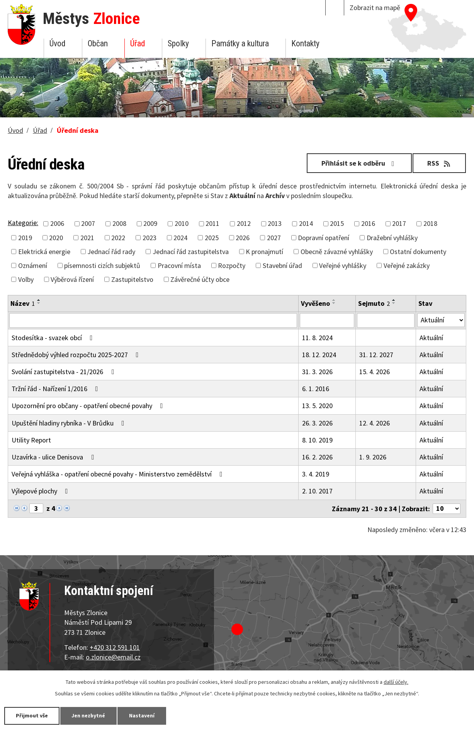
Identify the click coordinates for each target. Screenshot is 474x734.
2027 (274, 237)
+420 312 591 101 (115, 647)
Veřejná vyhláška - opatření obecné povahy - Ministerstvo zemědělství (119, 474)
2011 (212, 223)
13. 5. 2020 (317, 405)
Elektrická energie (44, 251)
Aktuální (431, 337)
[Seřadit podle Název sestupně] (39, 303)
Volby (26, 279)
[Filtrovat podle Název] (153, 320)
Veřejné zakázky (407, 265)
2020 (56, 237)
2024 (180, 237)
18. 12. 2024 (319, 354)
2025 (212, 237)
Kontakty (305, 43)
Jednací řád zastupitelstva (191, 251)
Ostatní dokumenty (418, 251)
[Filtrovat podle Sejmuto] (386, 320)
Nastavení (142, 715)
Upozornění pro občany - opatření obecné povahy (89, 405)
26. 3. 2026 (317, 423)
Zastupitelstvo (132, 279)
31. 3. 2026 (317, 371)
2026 (243, 237)
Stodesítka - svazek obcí (54, 337)
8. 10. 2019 (317, 440)
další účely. (396, 681)
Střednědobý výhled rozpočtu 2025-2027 (77, 354)
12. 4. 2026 (374, 423)
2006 (57, 223)
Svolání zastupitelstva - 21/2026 (64, 371)
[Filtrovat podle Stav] (441, 320)
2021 (87, 237)
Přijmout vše (32, 715)
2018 (430, 223)
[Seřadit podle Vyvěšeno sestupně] (334, 303)
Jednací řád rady (111, 251)
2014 (306, 223)
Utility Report (31, 440)
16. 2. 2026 (317, 457)
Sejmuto (374, 303)
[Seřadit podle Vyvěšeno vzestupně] (334, 300)
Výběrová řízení (72, 279)
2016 (368, 223)
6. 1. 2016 (315, 388)
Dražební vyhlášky (392, 237)
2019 (25, 237)
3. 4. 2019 (315, 474)
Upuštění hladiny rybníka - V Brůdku (69, 423)
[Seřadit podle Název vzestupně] (39, 300)
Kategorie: (23, 222)
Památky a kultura (240, 43)
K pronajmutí (264, 251)
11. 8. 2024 (317, 337)
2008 (119, 223)
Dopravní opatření (323, 237)
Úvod (57, 43)
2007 (88, 223)
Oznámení (32, 265)
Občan (98, 43)
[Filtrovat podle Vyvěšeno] (327, 320)
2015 (337, 223)
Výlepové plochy (41, 491)
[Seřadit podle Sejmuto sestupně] (394, 303)
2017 (399, 223)
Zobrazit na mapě (375, 7)
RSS (439, 163)
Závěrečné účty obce (199, 279)
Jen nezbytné (89, 715)
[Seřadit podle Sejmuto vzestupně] (394, 300)
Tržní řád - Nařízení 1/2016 (56, 388)
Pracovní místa (179, 265)
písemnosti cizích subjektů (102, 265)
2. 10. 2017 (317, 491)
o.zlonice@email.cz (113, 657)
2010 (182, 223)
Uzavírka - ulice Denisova (54, 457)
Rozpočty (231, 265)
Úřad (137, 43)
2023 (149, 237)
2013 (275, 223)
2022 (118, 237)
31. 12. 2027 (376, 354)
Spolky (178, 43)
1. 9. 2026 (372, 457)
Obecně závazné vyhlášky (337, 251)
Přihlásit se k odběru (359, 163)
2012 (244, 223)
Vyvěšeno (315, 303)
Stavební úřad (282, 265)
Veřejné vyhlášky (342, 265)
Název (22, 303)
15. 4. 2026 (374, 371)
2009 (150, 223)
